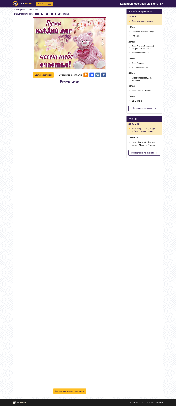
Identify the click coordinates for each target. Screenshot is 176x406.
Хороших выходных (140, 53)
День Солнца (138, 63)
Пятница (135, 36)
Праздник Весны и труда (143, 32)
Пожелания (33, 10)
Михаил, (143, 145)
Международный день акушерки (142, 79)
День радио (137, 101)
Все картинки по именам (144, 153)
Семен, (143, 131)
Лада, (152, 129)
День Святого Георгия (142, 90)
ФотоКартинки (20, 10)
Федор (151, 131)
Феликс (151, 145)
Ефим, (135, 145)
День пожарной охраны (142, 21)
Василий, (142, 142)
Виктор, (151, 142)
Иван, (146, 129)
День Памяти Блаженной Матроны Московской (143, 47)
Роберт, (135, 131)
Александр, (137, 129)
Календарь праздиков (144, 108)
